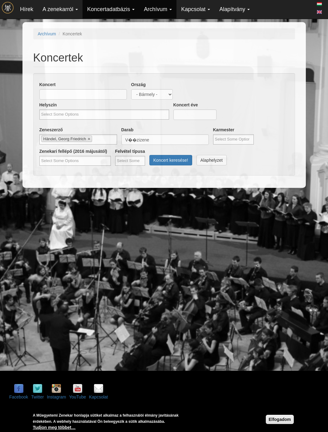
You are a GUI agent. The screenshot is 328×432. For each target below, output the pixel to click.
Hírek (26, 9)
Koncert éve (185, 104)
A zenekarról (60, 9)
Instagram (56, 396)
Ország (138, 84)
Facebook (18, 396)
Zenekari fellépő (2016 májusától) (73, 151)
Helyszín (48, 104)
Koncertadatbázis (111, 9)
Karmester (223, 129)
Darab (127, 129)
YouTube (77, 396)
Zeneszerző (51, 129)
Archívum (158, 9)
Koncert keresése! (170, 160)
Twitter (37, 396)
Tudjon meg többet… (54, 428)
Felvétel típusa (130, 151)
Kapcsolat (195, 9)
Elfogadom (280, 420)
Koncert (47, 84)
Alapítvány (234, 9)
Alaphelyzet (211, 160)
